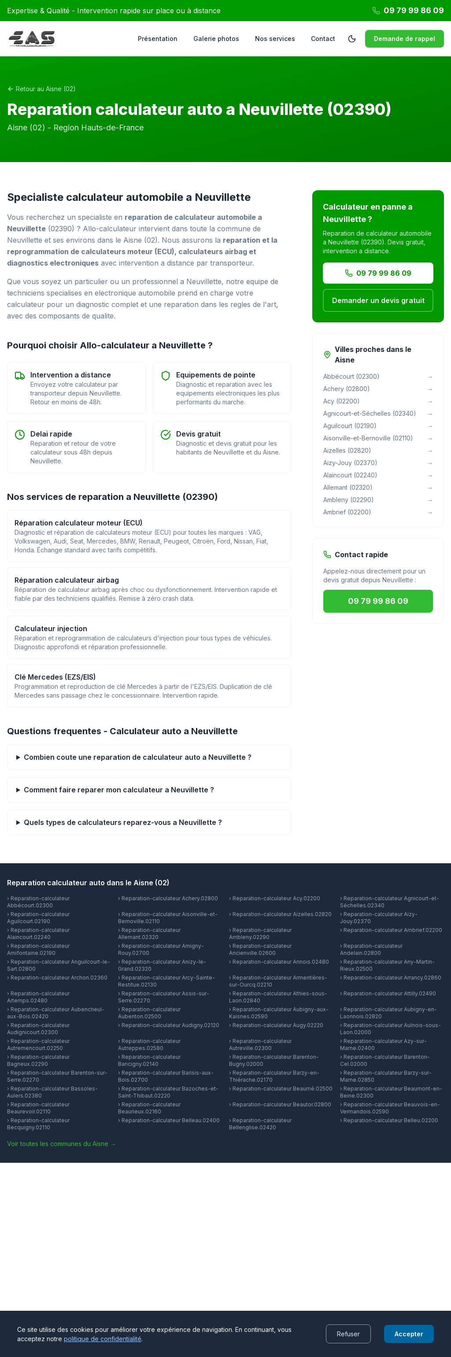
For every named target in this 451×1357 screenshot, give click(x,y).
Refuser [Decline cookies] (348, 1334)
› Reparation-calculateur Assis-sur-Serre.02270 (163, 997)
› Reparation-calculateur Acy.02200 (274, 898)
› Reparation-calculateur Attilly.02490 (388, 993)
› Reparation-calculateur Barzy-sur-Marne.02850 (386, 1076)
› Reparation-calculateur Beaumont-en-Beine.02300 (391, 1092)
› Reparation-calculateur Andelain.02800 (371, 949)
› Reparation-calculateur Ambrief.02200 (391, 930)
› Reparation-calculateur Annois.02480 (279, 961)
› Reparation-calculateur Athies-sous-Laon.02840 (278, 997)
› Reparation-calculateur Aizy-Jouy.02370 (379, 917)
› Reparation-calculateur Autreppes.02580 (149, 1044)
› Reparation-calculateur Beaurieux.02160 (149, 1108)
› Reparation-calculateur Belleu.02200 (389, 1120)
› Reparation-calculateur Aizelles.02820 (280, 914)
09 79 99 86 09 (378, 273)
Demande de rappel (404, 38)
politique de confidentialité (102, 1338)
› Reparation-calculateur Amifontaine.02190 (38, 949)
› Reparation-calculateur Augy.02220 (276, 1025)
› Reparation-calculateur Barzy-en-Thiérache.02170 (274, 1076)
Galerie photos (216, 38)
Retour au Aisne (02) (41, 88)
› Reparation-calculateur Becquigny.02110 (38, 1124)
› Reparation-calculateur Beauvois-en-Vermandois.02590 (390, 1108)
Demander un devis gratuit (378, 300)
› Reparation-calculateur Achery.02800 (168, 898)
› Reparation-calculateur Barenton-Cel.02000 (385, 1060)
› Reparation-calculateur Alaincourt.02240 (38, 933)
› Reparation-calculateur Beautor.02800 (280, 1104)
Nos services (275, 38)
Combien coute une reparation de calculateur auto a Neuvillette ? (137, 757)
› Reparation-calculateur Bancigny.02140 (149, 1060)
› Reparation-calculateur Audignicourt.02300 (38, 1028)
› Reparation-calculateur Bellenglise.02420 (260, 1124)
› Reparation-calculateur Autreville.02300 (260, 1044)
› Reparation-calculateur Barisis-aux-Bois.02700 (166, 1076)
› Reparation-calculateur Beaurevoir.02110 (38, 1108)
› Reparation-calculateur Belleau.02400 (169, 1120)
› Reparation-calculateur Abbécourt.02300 (38, 902)
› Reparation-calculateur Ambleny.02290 (260, 933)
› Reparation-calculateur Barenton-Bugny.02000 (274, 1060)
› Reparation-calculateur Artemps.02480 (38, 997)
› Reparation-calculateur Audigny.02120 (168, 1025)
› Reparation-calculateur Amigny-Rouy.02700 (161, 949)
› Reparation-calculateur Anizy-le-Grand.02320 (162, 965)
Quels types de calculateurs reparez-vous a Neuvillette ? (123, 822)
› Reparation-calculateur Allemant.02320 (149, 933)
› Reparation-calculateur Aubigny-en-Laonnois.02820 (388, 1013)
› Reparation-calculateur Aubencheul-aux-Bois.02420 (55, 1013)
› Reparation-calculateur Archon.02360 (57, 977)
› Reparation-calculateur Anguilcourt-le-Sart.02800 (58, 965)
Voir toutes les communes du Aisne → (61, 1143)
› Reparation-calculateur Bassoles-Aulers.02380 (52, 1092)
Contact (323, 38)
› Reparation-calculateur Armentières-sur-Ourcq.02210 (278, 981)
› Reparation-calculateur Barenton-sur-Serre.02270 (57, 1076)
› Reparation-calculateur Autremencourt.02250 (38, 1044)
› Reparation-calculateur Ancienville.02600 (260, 949)
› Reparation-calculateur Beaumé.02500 (281, 1088)
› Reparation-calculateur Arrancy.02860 (390, 977)
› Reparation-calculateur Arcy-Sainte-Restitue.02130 (166, 981)
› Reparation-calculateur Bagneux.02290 (38, 1060)
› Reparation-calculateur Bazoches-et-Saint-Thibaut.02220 (168, 1092)
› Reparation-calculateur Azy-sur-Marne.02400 (383, 1044)
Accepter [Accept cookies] (409, 1334)
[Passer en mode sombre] (352, 39)
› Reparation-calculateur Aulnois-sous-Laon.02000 (390, 1028)
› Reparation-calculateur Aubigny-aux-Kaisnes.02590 (279, 1013)
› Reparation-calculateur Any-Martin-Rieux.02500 (387, 965)
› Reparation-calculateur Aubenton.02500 (149, 1013)
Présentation (157, 38)
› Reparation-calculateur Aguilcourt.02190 (38, 917)
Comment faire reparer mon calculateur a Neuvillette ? (119, 789)
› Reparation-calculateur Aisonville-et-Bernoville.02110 (168, 917)
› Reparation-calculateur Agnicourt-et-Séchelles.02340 (389, 902)
